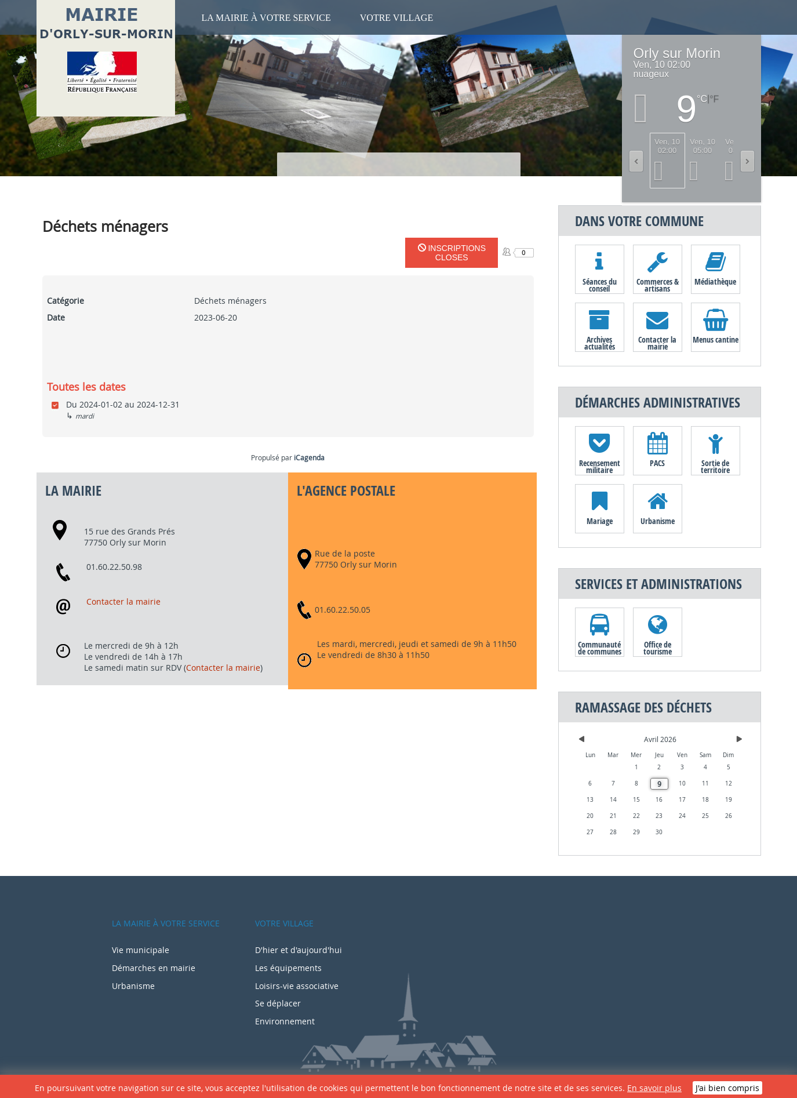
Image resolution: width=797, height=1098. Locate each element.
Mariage (600, 520)
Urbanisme (657, 520)
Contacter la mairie (123, 601)
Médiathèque (715, 281)
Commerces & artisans (657, 284)
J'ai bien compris (727, 1087)
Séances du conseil (600, 284)
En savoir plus (654, 1087)
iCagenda (309, 457)
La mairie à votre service (266, 18)
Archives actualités (599, 342)
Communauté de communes (599, 647)
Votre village (396, 18)
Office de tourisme (657, 647)
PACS (657, 462)
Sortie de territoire (715, 466)
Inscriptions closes (452, 252)
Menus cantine (715, 339)
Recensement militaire (599, 466)
